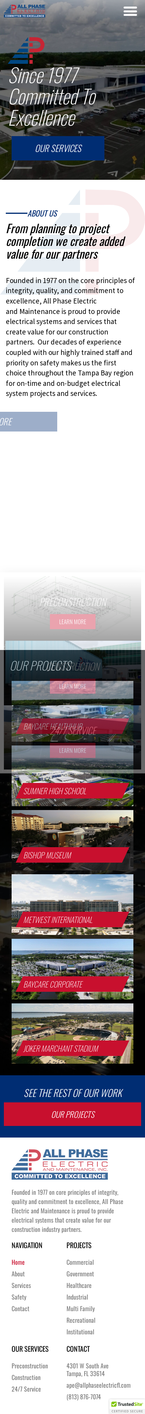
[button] (130, 11)
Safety (19, 1296)
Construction (26, 1377)
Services (21, 1285)
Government (80, 1273)
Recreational (81, 1320)
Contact (20, 1308)
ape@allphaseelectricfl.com (97, 1385)
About (18, 1273)
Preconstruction (30, 1365)
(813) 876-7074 (84, 1396)
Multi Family (81, 1308)
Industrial (77, 1296)
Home (18, 1262)
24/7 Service (26, 1389)
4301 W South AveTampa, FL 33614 (88, 1369)
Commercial (80, 1262)
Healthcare (79, 1285)
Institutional (80, 1331)
